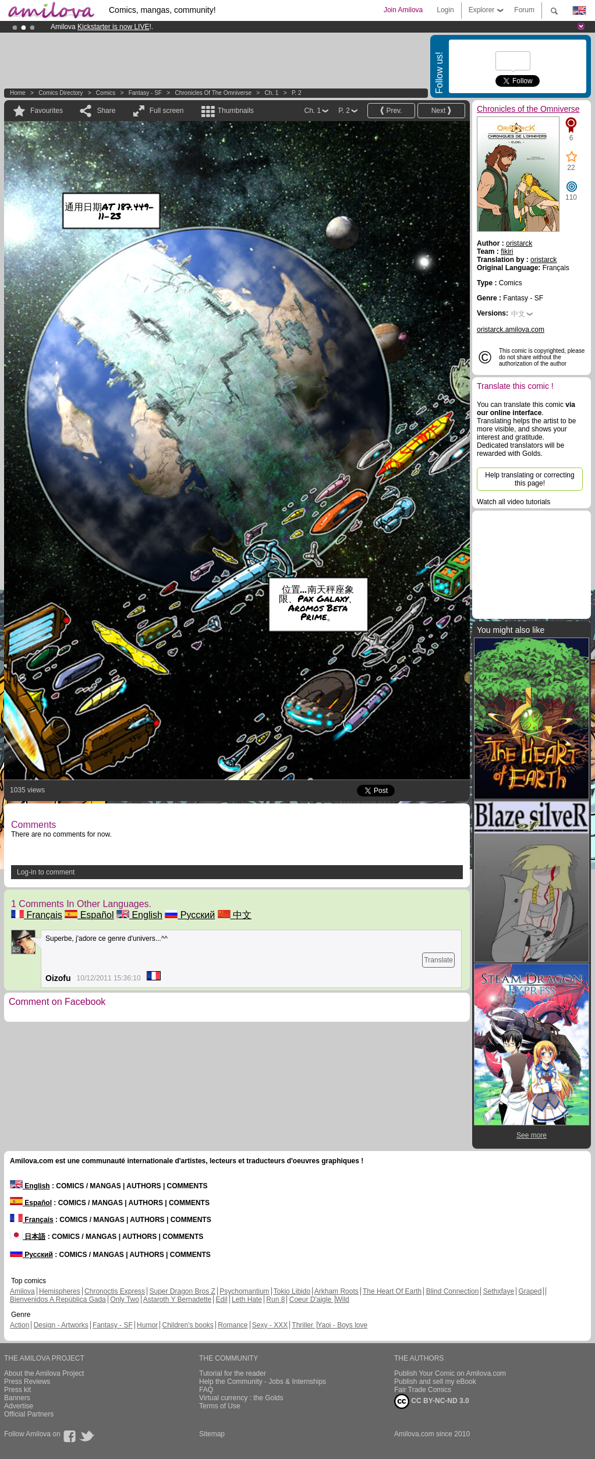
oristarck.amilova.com (510, 329)
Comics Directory (60, 93)
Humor (147, 1325)
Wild (342, 1299)
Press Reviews (27, 1381)
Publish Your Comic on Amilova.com (450, 1373)
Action (19, 1325)
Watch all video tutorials (513, 502)
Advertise (18, 1406)
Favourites (46, 111)
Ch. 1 (272, 93)
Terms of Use (219, 1406)
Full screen (167, 111)
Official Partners (29, 1414)
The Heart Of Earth (392, 1291)
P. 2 (297, 93)
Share (106, 111)
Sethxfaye (498, 1291)
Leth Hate (247, 1299)
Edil (222, 1299)
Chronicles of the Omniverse (213, 93)
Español (89, 915)
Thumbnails (236, 111)
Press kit (17, 1390)
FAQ (206, 1390)
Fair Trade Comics (422, 1390)
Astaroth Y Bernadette (177, 1299)
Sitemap (212, 1434)
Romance (232, 1325)
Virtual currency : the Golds (241, 1398)
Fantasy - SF (145, 93)
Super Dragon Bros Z (182, 1291)
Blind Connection (452, 1291)
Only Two (124, 1299)
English (139, 915)
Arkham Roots (336, 1291)
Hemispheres (59, 1291)
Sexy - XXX (270, 1325)
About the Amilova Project (44, 1373)
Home (18, 93)
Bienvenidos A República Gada (58, 1299)
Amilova (22, 1291)
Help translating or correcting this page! (529, 479)
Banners (17, 1398)
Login (445, 10)
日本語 (27, 1237)
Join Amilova (403, 10)
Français (36, 915)
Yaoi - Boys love (342, 1325)
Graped (529, 1291)
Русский (190, 915)
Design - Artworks (61, 1325)
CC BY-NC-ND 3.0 (431, 1401)
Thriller (303, 1325)
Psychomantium (244, 1291)
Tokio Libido (292, 1291)
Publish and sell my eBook (435, 1381)
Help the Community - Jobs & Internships (262, 1381)
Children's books (187, 1325)
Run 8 (275, 1299)
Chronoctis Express (114, 1291)
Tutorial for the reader (232, 1373)
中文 (235, 915)
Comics (105, 93)
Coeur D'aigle (311, 1299)
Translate (438, 960)
